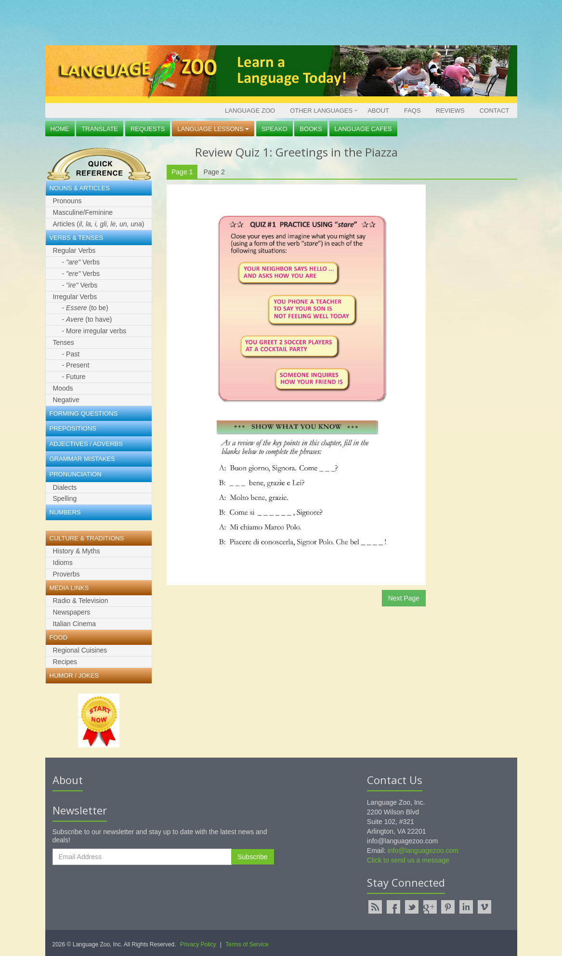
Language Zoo (250, 110)
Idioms (63, 562)
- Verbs (81, 262)
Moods (63, 388)
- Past (71, 354)
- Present (76, 365)
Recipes (65, 662)
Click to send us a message (408, 860)
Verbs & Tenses (77, 237)
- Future (74, 376)
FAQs (412, 110)
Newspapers (72, 612)
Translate (99, 128)
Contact (495, 110)
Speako (274, 128)
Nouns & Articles (80, 188)
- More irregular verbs (94, 331)
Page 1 (182, 172)
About (378, 110)
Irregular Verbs (75, 297)
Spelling (65, 498)
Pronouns (67, 201)
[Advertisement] (278, 21)
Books (311, 128)
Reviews (450, 110)
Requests (148, 128)
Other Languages (321, 110)
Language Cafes (363, 128)
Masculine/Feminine (83, 212)
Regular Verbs (74, 250)
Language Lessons (213, 128)
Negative (66, 400)
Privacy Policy (198, 944)
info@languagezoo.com (423, 850)
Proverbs (66, 574)
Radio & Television (80, 600)
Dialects (65, 487)
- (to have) (87, 319)
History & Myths (76, 551)
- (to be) (85, 308)
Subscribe (252, 857)
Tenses (63, 342)
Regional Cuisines (80, 650)
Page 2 (213, 172)
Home (60, 128)
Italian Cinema (74, 624)
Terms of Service (246, 944)
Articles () (98, 224)
